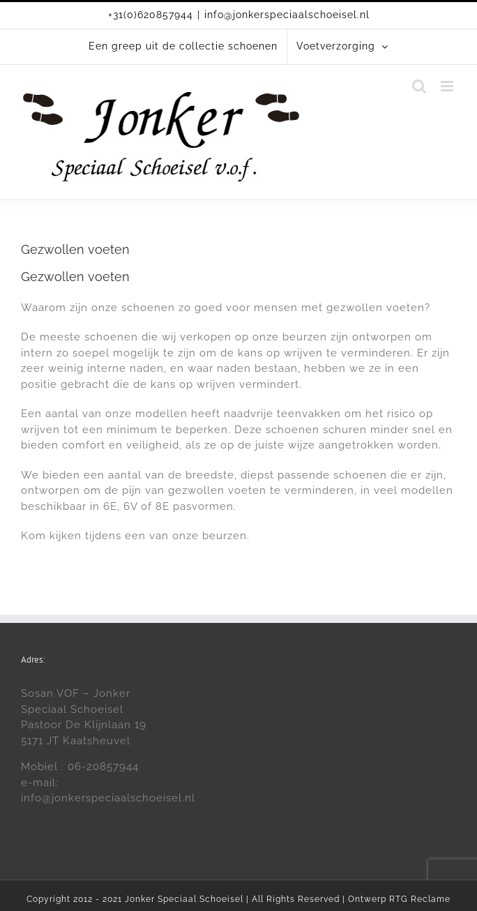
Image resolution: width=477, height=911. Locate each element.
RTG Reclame (419, 899)
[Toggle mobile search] (419, 86)
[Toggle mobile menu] (448, 86)
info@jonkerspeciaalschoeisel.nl (287, 14)
